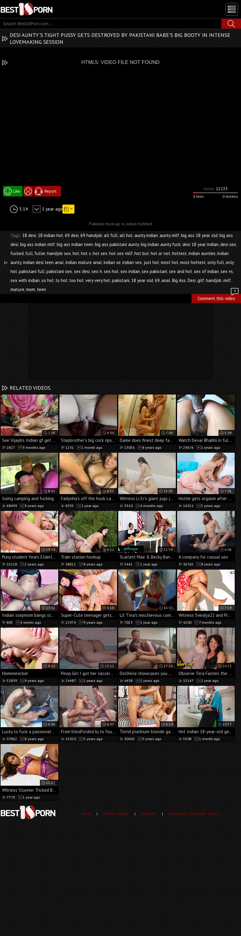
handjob (213, 280)
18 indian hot (50, 235)
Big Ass (179, 280)
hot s (86, 253)
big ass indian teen (75, 244)
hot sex (100, 253)
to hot (62, 280)
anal (165, 280)
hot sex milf (121, 253)
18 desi (29, 235)
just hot (151, 262)
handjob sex (59, 253)
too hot (76, 280)
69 (157, 280)
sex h (97, 271)
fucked (17, 253)
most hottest (193, 262)
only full (215, 262)
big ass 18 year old (199, 235)
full (29, 253)
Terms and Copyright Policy (194, 814)
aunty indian (146, 235)
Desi (192, 280)
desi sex (228, 244)
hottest (179, 253)
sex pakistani (154, 271)
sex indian (130, 271)
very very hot (98, 280)
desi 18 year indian (200, 244)
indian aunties (201, 253)
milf (227, 280)
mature (17, 289)
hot (76, 253)
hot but (141, 253)
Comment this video (218, 297)
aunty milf (169, 235)
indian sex (132, 262)
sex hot (111, 271)
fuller (40, 253)
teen (41, 289)
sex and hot (180, 271)
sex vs (227, 271)
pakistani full (32, 271)
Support (148, 814)
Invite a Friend (116, 814)
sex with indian (25, 280)
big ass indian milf (37, 244)
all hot (126, 235)
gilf (200, 280)
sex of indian (206, 271)
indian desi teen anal (43, 262)
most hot (169, 262)
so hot (47, 280)
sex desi (82, 271)
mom (30, 289)
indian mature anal (83, 262)
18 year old (142, 280)
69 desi (72, 235)
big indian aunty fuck (161, 244)
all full (111, 235)
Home (86, 814)
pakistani (120, 280)
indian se (112, 262)
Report (50, 191)
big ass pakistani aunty (117, 244)
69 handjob (91, 235)
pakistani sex (59, 271)
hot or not (160, 253)
